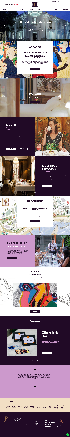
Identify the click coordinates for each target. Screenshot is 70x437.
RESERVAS (63, 4)
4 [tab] (35, 39)
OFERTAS (56, 9)
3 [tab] (34, 39)
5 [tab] (36, 39)
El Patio (36, 421)
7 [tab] (37, 360)
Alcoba (26, 424)
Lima (36, 425)
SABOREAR (22, 9)
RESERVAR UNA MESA (23, 148)
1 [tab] (33, 192)
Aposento (26, 423)
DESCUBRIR (31, 9)
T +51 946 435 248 (17, 421)
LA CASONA (5, 9)
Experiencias (39, 9)
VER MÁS (11, 148)
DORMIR (13, 9)
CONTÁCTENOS (65, 9)
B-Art (48, 9)
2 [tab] (33, 39)
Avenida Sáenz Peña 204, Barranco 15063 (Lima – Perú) (18, 419)
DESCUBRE (35, 221)
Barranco (36, 424)
